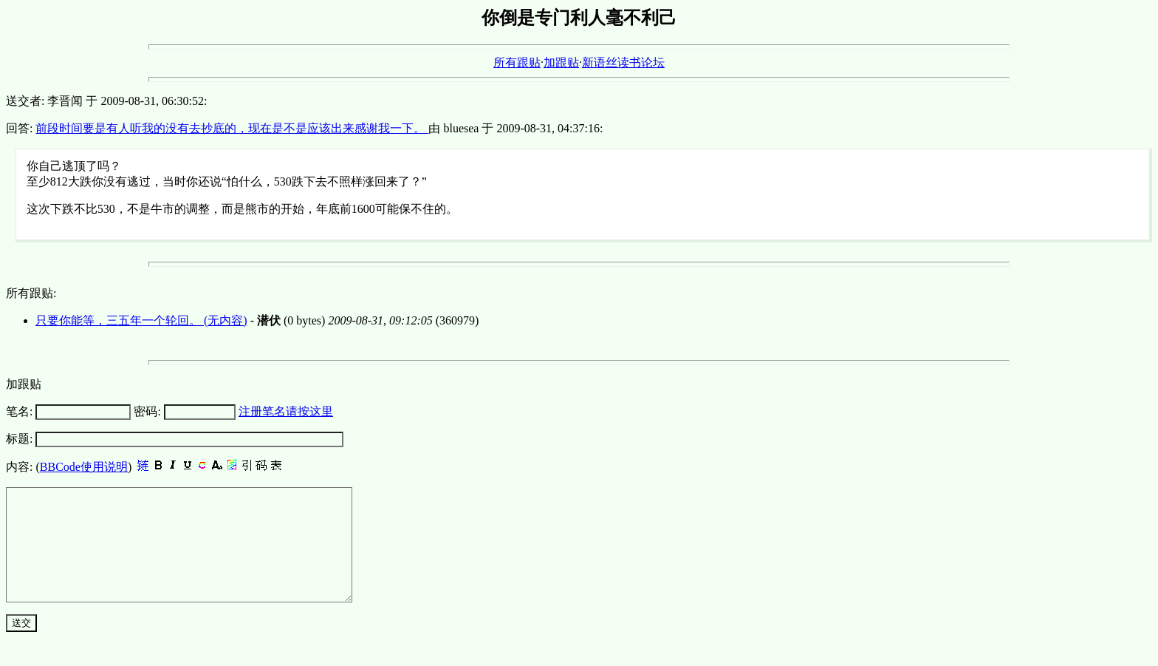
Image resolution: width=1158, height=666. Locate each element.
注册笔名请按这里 (286, 411)
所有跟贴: (31, 293)
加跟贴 (561, 62)
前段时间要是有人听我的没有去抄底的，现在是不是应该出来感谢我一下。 (231, 128)
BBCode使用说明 (84, 467)
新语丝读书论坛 (623, 62)
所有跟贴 (517, 62)
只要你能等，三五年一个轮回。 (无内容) (141, 320)
